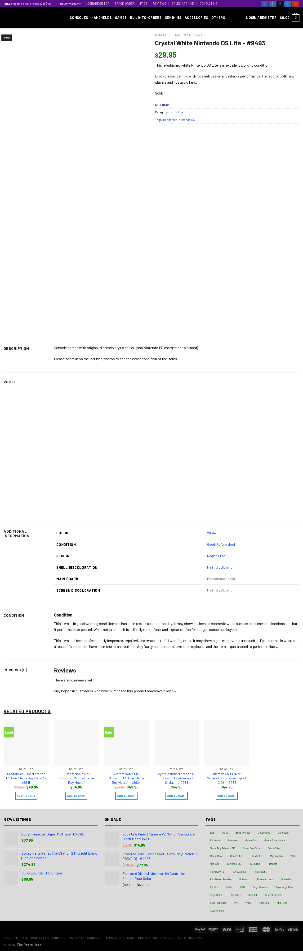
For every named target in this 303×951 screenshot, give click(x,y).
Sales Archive (182, 3)
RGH (242, 887)
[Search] (241, 18)
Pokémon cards (265, 879)
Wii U (248, 903)
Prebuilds (286, 879)
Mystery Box (276, 856)
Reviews (159, 3)
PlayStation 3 (260, 871)
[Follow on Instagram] (272, 4)
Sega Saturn (216, 895)
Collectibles (264, 832)
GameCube (274, 848)
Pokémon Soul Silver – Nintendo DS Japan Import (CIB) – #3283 (226, 778)
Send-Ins (173, 18)
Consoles (79, 18)
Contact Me (209, 3)
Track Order (125, 3)
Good (211, 544)
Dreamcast (283, 832)
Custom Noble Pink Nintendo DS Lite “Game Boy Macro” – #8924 (126, 778)
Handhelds (101, 18)
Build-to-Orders (145, 18)
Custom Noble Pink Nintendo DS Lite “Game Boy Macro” (76, 778)
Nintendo (182, 35)
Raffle (229, 887)
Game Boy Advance (274, 840)
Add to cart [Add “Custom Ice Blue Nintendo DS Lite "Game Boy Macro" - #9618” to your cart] (26, 795)
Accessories (196, 18)
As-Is (225, 832)
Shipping (59, 937)
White (211, 533)
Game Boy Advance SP (222, 848)
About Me (11, 937)
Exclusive (215, 840)
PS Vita (214, 887)
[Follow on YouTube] (295, 4)
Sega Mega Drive (285, 887)
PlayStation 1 (217, 871)
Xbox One (282, 903)
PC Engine (254, 864)
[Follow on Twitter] (287, 4)
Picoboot (272, 864)
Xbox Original (217, 910)
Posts (181, 937)
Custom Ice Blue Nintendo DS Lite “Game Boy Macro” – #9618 (26, 778)
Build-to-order (243, 832)
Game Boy (251, 840)
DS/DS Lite (202, 35)
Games (121, 18)
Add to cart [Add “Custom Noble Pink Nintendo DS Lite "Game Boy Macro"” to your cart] (76, 795)
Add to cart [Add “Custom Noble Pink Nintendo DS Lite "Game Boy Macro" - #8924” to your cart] (126, 795)
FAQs (144, 3)
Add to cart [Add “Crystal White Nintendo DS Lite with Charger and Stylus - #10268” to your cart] (176, 795)
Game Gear (216, 856)
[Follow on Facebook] (264, 4)
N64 (293, 856)
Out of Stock (163, 937)
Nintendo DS (187, 120)
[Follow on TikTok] (280, 4)
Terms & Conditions (119, 937)
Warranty (76, 937)
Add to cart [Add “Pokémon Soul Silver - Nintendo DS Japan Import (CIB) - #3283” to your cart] (226, 795)
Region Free (216, 556)
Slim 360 (253, 895)
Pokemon (244, 879)
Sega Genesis (260, 887)
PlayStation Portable (221, 879)
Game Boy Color (251, 848)
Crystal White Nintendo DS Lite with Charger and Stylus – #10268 (176, 778)
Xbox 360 (264, 903)
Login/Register (98, 3)
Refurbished (226, 544)
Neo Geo (214, 864)
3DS (212, 832)
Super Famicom (273, 895)
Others (218, 18)
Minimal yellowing (219, 567)
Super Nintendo (218, 903)
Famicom (233, 840)
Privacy (144, 937)
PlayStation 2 (239, 871)
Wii (236, 903)
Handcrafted (236, 856)
